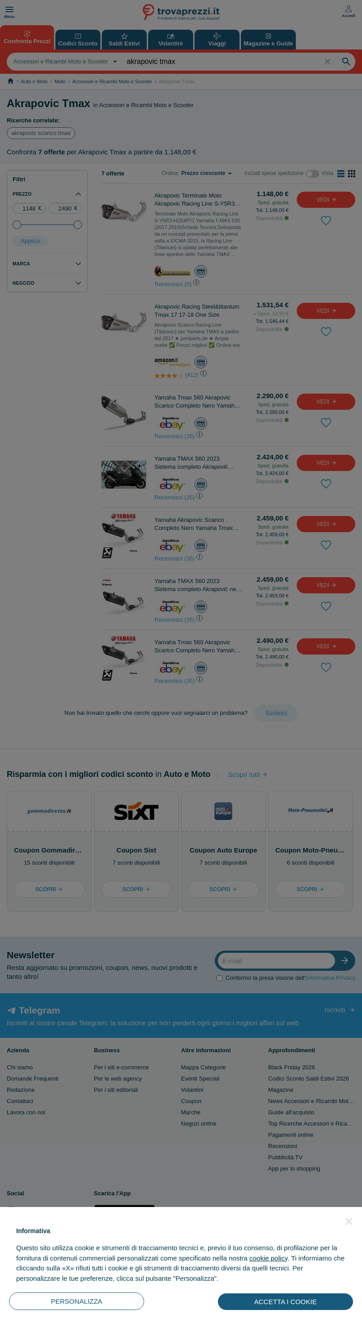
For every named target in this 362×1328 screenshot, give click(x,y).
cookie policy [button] (268, 1258)
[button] (349, 1221)
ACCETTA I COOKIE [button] (285, 1302)
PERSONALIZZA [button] (76, 1301)
